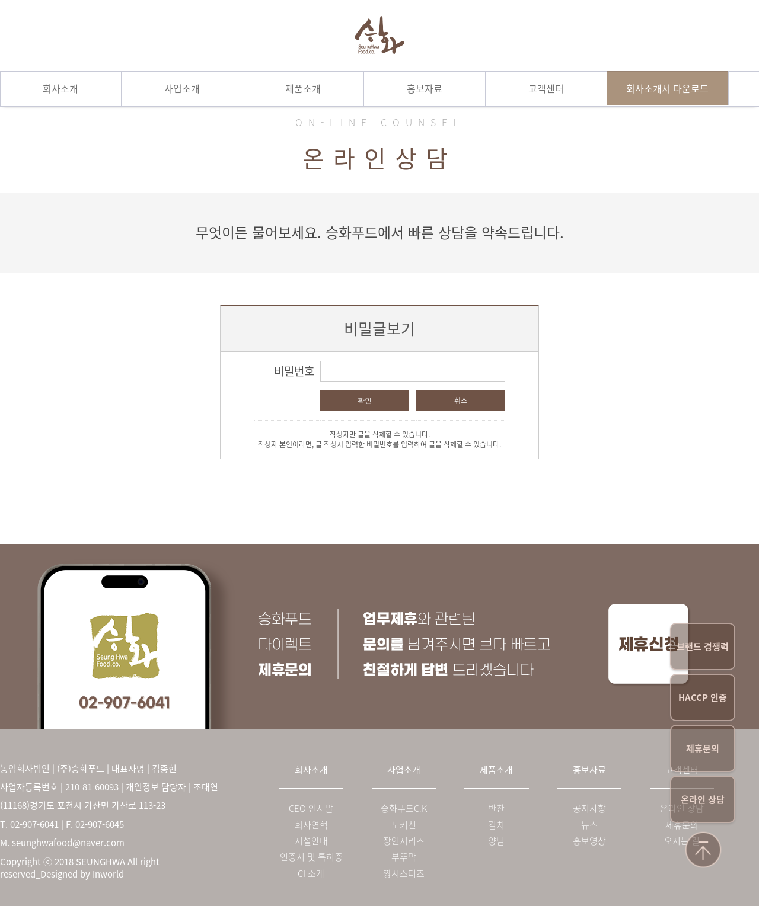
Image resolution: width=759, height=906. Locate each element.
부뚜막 (403, 857)
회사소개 (60, 88)
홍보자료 (424, 88)
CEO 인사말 (311, 808)
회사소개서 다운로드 (667, 88)
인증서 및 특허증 (311, 857)
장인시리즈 (404, 841)
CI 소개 (311, 873)
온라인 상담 (703, 799)
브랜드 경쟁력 (703, 646)
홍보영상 (589, 841)
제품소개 (303, 88)
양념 (496, 841)
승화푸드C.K (404, 808)
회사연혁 (311, 825)
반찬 (496, 808)
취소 (460, 400)
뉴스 (589, 825)
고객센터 (546, 88)
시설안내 (311, 841)
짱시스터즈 (404, 873)
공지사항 (589, 808)
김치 (496, 825)
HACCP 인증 (702, 697)
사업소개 (182, 88)
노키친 (403, 825)
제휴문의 (702, 748)
